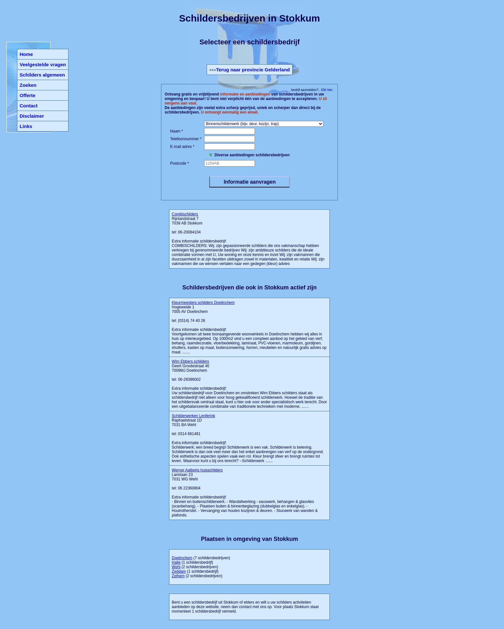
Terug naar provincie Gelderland (253, 69)
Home (26, 54)
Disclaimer (32, 116)
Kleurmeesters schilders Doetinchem (203, 302)
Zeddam (179, 571)
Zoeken (28, 85)
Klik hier (326, 90)
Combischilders (185, 214)
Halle (176, 562)
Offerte (27, 95)
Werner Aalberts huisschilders (197, 470)
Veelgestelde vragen (43, 64)
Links (26, 126)
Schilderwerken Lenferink (193, 416)
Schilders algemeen (42, 74)
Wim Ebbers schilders (190, 361)
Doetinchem (182, 558)
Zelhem (178, 576)
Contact (29, 105)
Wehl (176, 567)
